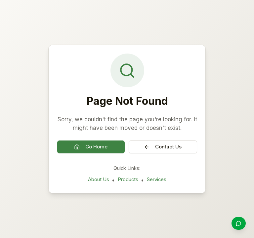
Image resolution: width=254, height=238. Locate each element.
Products (128, 179)
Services (156, 179)
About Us (98, 179)
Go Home (90, 147)
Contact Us (163, 147)
